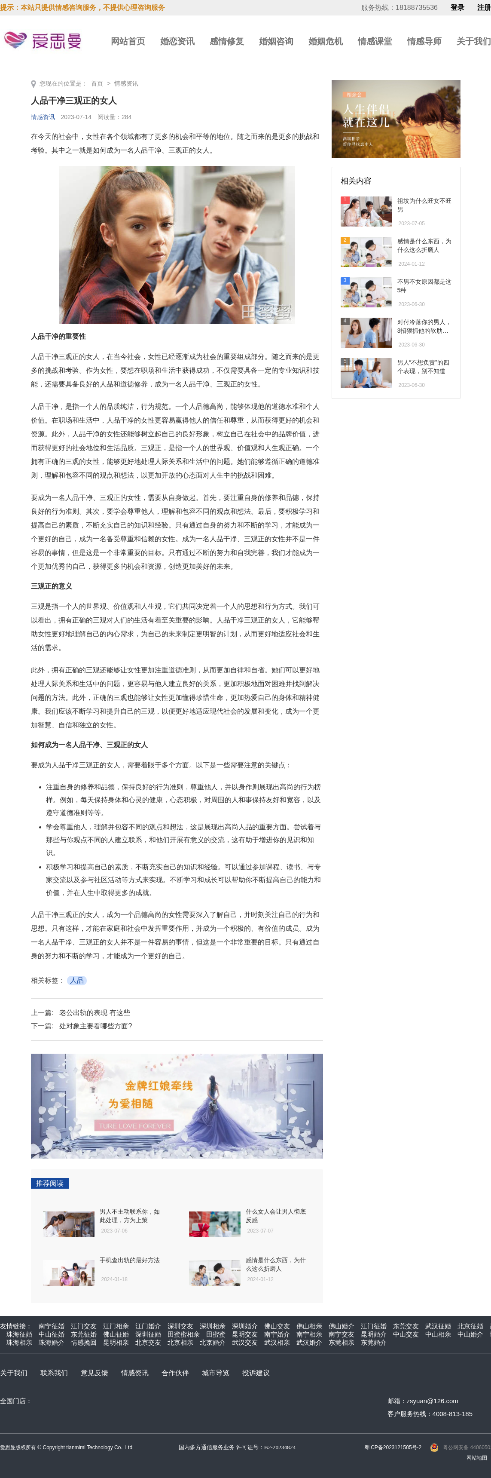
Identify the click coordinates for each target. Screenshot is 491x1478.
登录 (457, 7)
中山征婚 (51, 1334)
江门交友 (84, 1326)
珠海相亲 (19, 1342)
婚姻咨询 (276, 41)
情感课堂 (375, 41)
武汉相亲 (277, 1342)
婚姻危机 (325, 41)
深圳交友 (180, 1326)
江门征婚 (374, 1326)
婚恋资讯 (177, 41)
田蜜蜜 (216, 1334)
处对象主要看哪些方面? (95, 1026)
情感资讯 (126, 83)
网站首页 (128, 41)
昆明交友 (245, 1334)
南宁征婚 (51, 1326)
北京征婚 (470, 1326)
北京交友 (148, 1342)
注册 (484, 7)
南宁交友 (341, 1334)
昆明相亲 (116, 1342)
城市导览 (215, 1373)
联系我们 (54, 1373)
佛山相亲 (309, 1326)
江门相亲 (116, 1326)
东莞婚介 (374, 1342)
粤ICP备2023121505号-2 (392, 1447)
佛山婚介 (341, 1326)
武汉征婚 (438, 1326)
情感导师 (424, 41)
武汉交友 (245, 1342)
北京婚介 (213, 1342)
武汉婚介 (309, 1342)
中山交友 (406, 1334)
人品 (77, 980)
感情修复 (227, 41)
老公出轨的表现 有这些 (94, 1012)
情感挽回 (84, 1342)
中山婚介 (470, 1334)
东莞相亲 (341, 1342)
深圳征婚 (148, 1334)
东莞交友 (406, 1326)
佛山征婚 (116, 1334)
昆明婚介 (374, 1334)
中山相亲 (438, 1334)
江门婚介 (148, 1326)
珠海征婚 (19, 1334)
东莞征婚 (84, 1334)
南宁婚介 (277, 1334)
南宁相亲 (309, 1334)
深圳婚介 (245, 1326)
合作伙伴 (175, 1373)
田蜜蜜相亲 (184, 1334)
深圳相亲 (213, 1326)
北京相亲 (180, 1342)
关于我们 (474, 41)
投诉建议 (256, 1373)
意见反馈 (94, 1373)
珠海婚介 (51, 1342)
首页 (97, 83)
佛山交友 (277, 1326)
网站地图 (477, 1458)
